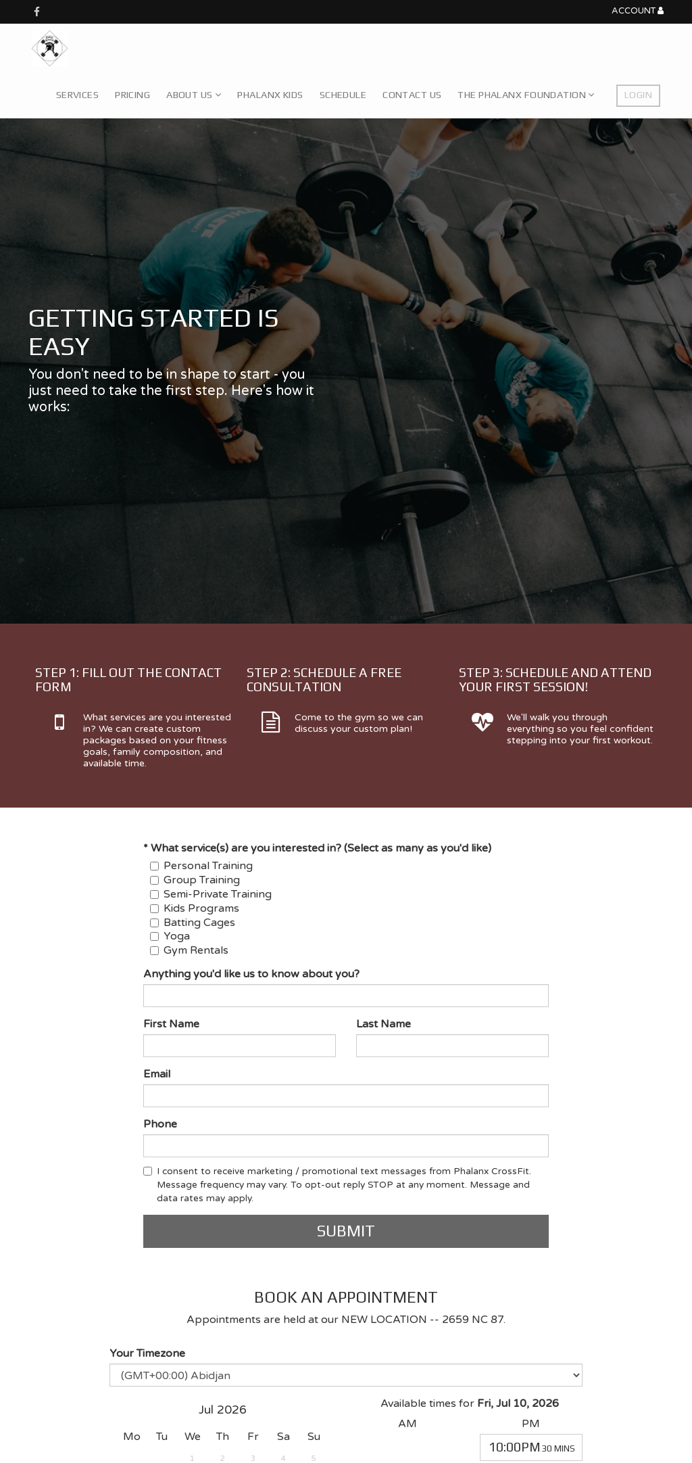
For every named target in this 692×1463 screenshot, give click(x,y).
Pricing (132, 94)
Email (156, 1074)
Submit (346, 1231)
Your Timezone (147, 1353)
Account (638, 11)
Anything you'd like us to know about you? (251, 974)
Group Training (195, 880)
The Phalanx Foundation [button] (526, 94)
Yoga (170, 936)
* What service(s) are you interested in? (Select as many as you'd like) (317, 848)
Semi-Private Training (211, 894)
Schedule (343, 94)
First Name (171, 1024)
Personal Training (201, 866)
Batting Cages (192, 922)
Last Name (383, 1024)
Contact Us (411, 94)
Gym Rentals (189, 950)
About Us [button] (193, 94)
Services (77, 94)
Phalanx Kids (270, 94)
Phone (160, 1124)
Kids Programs (194, 908)
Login (638, 94)
